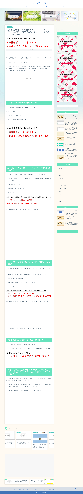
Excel (37, 6)
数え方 (53, 6)
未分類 (60, 194)
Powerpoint (61, 178)
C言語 (60, 168)
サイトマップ (61, 6)
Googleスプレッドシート (65, 175)
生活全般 (61, 198)
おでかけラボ (41, 2)
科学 (60, 201)
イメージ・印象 (45, 6)
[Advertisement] (29, 89)
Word (60, 181)
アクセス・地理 (29, 6)
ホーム (21, 6)
